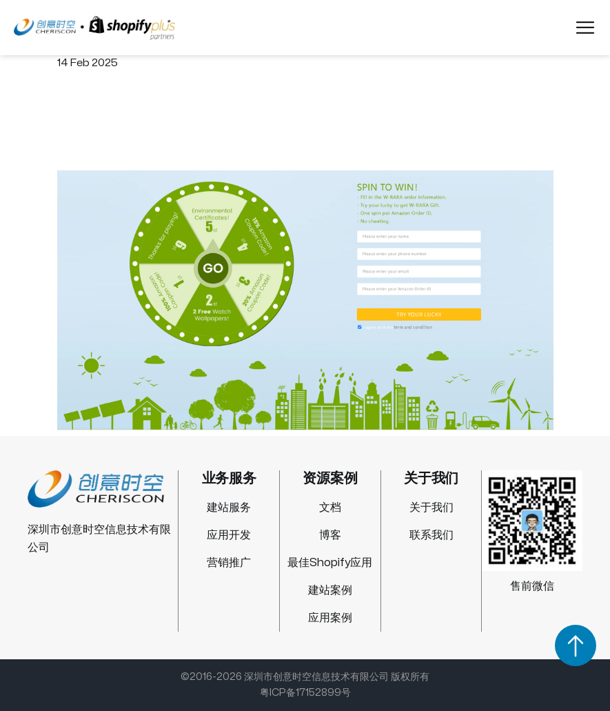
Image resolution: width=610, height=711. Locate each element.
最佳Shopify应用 (329, 562)
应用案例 (330, 617)
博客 (330, 535)
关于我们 (431, 507)
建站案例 (330, 590)
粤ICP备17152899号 (305, 692)
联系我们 (431, 535)
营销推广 (229, 562)
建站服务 (229, 507)
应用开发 (229, 535)
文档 (330, 507)
